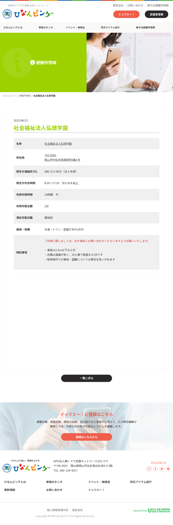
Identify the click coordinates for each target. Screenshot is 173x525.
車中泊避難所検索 (158, 5)
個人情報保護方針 (58, 510)
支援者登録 (156, 14)
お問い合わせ (135, 5)
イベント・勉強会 (75, 27)
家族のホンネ (46, 27)
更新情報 (9, 490)
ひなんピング (9, 95)
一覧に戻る (86, 378)
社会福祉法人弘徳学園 (58, 144)
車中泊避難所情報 (145, 27)
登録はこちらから (86, 437)
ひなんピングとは (12, 27)
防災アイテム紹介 (110, 27)
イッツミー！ (126, 14)
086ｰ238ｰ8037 (69, 470)
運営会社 (118, 5)
